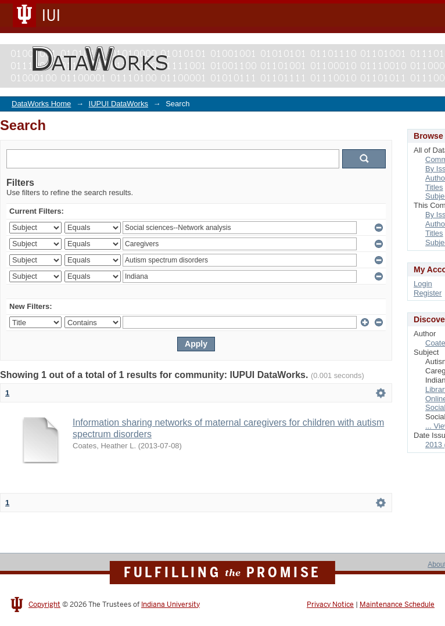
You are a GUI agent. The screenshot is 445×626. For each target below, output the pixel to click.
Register (428, 293)
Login (423, 283)
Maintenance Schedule (397, 604)
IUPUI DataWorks (118, 103)
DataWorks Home (41, 103)
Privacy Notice (330, 604)
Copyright (44, 604)
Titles (434, 187)
